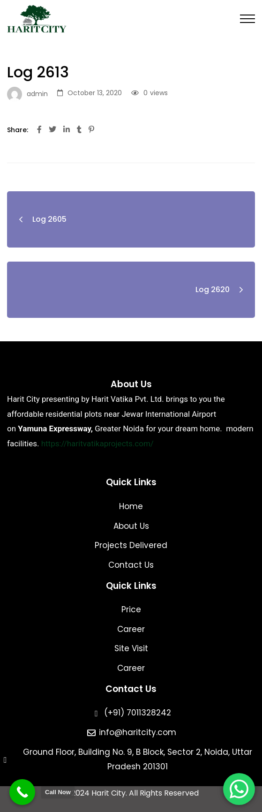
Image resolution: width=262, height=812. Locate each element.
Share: (17, 130)
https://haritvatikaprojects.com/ (97, 443)
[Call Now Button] (22, 792)
